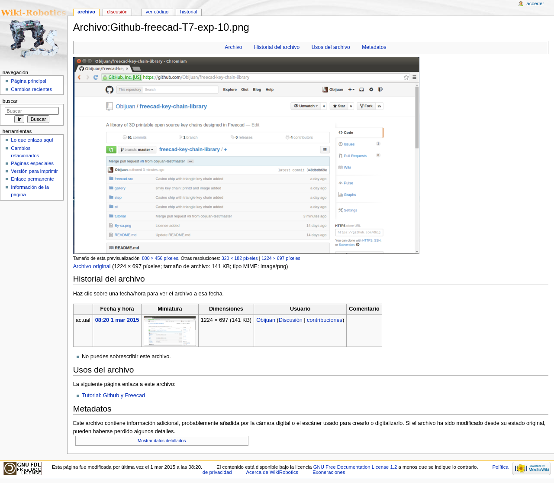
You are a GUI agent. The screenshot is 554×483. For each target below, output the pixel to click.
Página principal (28, 81)
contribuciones (324, 320)
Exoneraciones (328, 472)
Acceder (535, 3)
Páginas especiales (32, 163)
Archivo (233, 47)
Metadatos (374, 47)
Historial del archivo (277, 47)
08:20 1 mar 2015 (117, 320)
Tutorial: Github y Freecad (113, 395)
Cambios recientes (31, 89)
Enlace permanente (32, 179)
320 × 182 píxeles (240, 258)
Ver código (157, 11)
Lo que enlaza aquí (32, 140)
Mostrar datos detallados (162, 440)
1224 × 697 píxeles (280, 258)
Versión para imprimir (34, 171)
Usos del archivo (331, 47)
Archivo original (92, 266)
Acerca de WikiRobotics (272, 472)
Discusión (291, 320)
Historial (188, 11)
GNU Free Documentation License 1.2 (355, 467)
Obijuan (265, 320)
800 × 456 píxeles (160, 258)
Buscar (10, 101)
